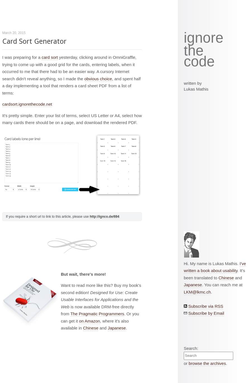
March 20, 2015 (13, 33)
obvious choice (98, 78)
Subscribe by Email (206, 313)
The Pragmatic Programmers (97, 313)
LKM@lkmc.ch (197, 292)
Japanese (117, 328)
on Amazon (89, 321)
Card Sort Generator (34, 41)
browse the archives (207, 363)
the (194, 50)
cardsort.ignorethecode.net (27, 104)
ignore (203, 37)
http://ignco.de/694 (104, 217)
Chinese (90, 328)
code (199, 61)
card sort (50, 57)
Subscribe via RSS (205, 306)
